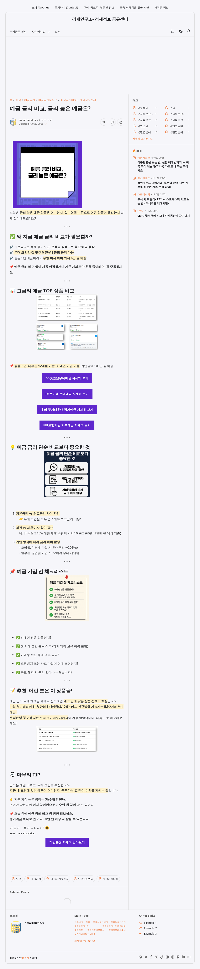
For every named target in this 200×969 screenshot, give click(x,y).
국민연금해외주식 (145, 132)
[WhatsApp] (140, 957)
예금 (16, 879)
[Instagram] (167, 957)
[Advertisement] (100, 66)
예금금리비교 (83, 879)
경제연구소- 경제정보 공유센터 (100, 19)
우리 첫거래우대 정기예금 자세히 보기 (67, 409)
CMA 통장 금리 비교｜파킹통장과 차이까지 (163, 215)
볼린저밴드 (143, 178)
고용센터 (142, 108)
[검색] (188, 31)
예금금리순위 (108, 879)
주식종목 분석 (18, 31)
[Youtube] (189, 957)
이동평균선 (143, 157)
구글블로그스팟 (145, 120)
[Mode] (180, 31)
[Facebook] (151, 957)
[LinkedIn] (183, 957)
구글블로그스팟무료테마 (178, 120)
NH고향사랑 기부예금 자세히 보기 (67, 425)
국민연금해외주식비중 (178, 132)
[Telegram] (145, 957)
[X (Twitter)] (156, 957)
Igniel (25, 958)
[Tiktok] (162, 957)
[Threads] (172, 957)
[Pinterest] (178, 957)
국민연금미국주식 (178, 126)
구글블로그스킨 (178, 114)
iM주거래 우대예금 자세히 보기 (67, 393)
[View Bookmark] (172, 31)
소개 (57, 31)
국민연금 (142, 126)
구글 (172, 108)
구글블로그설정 (145, 114)
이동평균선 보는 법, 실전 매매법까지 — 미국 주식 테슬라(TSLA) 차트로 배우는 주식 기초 (163, 166)
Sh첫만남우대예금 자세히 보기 (67, 378)
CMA (140, 211)
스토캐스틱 (143, 194)
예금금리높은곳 (57, 879)
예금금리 (33, 879)
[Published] (45, 123)
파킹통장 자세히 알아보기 (67, 842)
